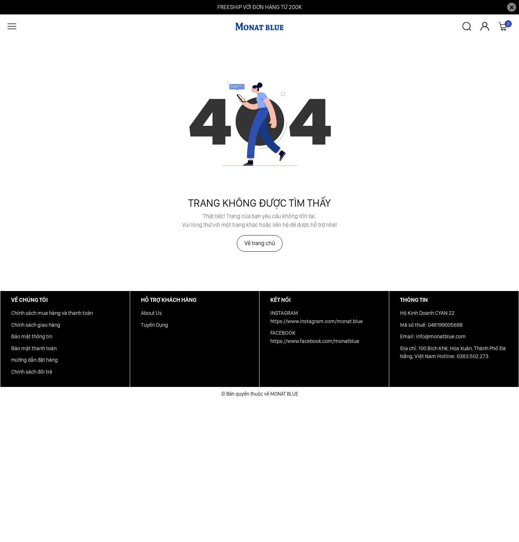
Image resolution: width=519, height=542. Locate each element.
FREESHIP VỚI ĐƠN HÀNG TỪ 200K (259, 7)
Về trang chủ (259, 243)
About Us (151, 313)
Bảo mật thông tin (31, 336)
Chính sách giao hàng (35, 325)
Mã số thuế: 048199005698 (431, 325)
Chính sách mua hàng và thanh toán (52, 313)
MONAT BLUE (284, 394)
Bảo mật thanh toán (34, 348)
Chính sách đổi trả (31, 372)
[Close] (511, 7)
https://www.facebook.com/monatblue (314, 341)
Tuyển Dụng (154, 325)
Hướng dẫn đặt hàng (34, 360)
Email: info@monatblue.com (433, 336)
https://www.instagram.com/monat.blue (316, 321)
